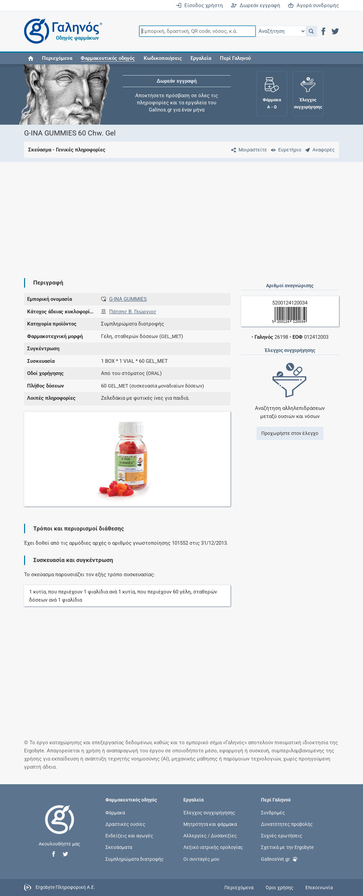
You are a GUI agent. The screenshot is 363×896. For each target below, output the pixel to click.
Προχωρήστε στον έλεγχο (289, 433)
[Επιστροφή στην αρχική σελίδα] (59, 826)
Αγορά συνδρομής (313, 5)
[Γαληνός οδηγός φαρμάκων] (61, 31)
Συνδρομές (273, 812)
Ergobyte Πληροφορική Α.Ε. (65, 887)
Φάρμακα (115, 812)
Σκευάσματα (118, 847)
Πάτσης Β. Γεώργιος (132, 312)
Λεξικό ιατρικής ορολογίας (213, 847)
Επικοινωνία (319, 887)
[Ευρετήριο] (284, 149)
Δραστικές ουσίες (125, 824)
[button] (311, 31)
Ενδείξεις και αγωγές (129, 835)
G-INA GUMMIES (128, 299)
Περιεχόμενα (57, 58)
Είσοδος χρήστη (199, 5)
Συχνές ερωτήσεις (281, 835)
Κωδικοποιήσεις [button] (163, 58)
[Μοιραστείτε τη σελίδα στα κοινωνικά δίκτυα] (247, 149)
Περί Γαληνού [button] (235, 58)
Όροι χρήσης (280, 887)
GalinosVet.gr (279, 858)
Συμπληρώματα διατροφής (134, 858)
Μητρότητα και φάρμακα (210, 824)
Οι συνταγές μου (201, 858)
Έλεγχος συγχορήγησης (209, 812)
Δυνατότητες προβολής (287, 824)
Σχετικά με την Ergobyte (287, 847)
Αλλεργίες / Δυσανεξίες (210, 835)
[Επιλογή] (280, 31)
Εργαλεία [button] (200, 58)
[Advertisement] (181, 214)
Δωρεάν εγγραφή (255, 5)
